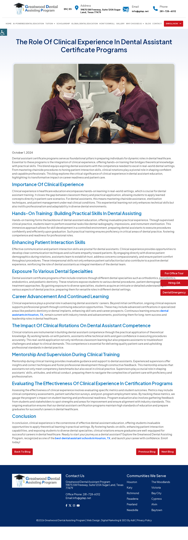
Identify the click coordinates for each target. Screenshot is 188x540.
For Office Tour (174, 273)
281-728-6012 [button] (168, 11)
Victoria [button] (156, 487)
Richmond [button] (133, 492)
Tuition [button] (49, 23)
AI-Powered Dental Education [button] (28, 23)
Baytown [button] (156, 509)
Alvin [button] (154, 503)
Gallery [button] (120, 23)
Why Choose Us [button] (134, 23)
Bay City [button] (156, 492)
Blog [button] (148, 23)
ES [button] (69, 8)
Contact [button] (157, 23)
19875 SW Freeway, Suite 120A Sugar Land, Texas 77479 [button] (100, 11)
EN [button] (64, 8)
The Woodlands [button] (161, 481)
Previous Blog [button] (147, 451)
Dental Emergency (174, 292)
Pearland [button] (132, 503)
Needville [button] (133, 509)
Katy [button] (130, 487)
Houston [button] (132, 481)
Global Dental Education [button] (84, 23)
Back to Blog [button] (22, 451)
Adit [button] (133, 519)
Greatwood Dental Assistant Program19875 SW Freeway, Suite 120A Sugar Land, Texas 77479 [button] (92, 485)
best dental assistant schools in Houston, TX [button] (83, 438)
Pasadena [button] (133, 498)
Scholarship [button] (63, 23)
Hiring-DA (174, 282)
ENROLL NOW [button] (173, 23)
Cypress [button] (156, 498)
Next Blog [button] (168, 451)
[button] (3, 32)
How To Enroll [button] (107, 23)
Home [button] (8, 23)
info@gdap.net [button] (140, 11)
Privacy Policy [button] (144, 519)
